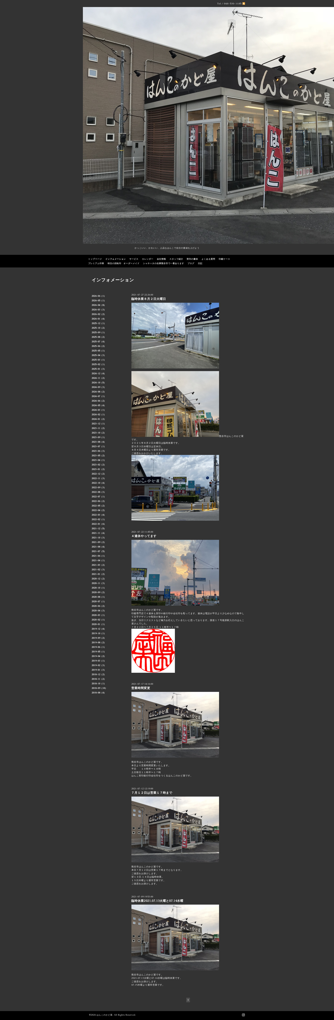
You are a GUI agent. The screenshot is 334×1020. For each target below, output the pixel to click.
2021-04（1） (99, 560)
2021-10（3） (99, 537)
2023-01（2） (99, 469)
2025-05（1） (99, 350)
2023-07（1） (99, 446)
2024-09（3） (99, 387)
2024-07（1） (99, 396)
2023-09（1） (99, 437)
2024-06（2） (99, 401)
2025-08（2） (99, 337)
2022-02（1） (99, 519)
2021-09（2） (99, 542)
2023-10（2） (99, 432)
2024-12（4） (99, 373)
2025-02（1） (99, 364)
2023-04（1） (99, 460)
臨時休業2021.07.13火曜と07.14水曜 (157, 901)
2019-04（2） (99, 656)
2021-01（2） (99, 574)
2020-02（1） (99, 619)
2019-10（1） (99, 633)
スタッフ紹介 (176, 259)
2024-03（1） (99, 410)
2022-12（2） (99, 473)
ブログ (191, 263)
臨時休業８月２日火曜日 (148, 299)
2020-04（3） (99, 610)
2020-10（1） (99, 587)
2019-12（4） (99, 629)
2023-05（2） (99, 455)
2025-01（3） (99, 369)
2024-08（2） (99, 391)
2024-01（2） (99, 419)
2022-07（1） (99, 496)
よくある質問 (208, 259)
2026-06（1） (99, 296)
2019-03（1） (99, 660)
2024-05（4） (99, 405)
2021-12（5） (99, 528)
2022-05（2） (99, 505)
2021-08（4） (99, 546)
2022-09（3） (99, 487)
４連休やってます (143, 536)
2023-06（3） (99, 451)
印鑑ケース (224, 259)
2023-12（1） (99, 423)
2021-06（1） (99, 556)
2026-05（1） (99, 300)
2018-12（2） (99, 674)
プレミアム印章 (96, 263)
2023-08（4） (99, 442)
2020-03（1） (99, 615)
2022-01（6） (99, 524)
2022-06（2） (99, 501)
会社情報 (161, 259)
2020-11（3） (99, 583)
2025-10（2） (99, 328)
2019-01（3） (99, 670)
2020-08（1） (99, 597)
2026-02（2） (99, 314)
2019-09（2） (99, 638)
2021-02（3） (99, 569)
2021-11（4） (99, 533)
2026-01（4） (99, 318)
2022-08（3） (99, 492)
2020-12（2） (99, 578)
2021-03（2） (99, 565)
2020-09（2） (99, 592)
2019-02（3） (99, 665)
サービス (133, 259)
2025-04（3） (99, 355)
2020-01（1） (99, 624)
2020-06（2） (99, 606)
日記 (200, 263)
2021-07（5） (99, 551)
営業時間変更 (142, 688)
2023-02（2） (99, 464)
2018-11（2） (99, 679)
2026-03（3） (99, 309)
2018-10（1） (99, 683)
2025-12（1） (99, 323)
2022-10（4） (99, 483)
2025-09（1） (99, 332)
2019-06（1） (99, 647)
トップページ (95, 259)
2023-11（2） (99, 428)
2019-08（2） (99, 642)
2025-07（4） (99, 341)
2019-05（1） (99, 651)
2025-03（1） (99, 359)
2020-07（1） (99, 601)
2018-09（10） (99, 688)
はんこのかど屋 (105, 1015)
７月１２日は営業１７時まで (151, 793)
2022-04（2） (99, 510)
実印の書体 (192, 259)
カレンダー (147, 259)
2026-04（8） (99, 305)
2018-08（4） (99, 692)
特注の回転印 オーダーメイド (123, 263)
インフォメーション (115, 259)
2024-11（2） (99, 378)
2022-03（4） (99, 515)
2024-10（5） (99, 382)
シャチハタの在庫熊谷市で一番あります (163, 263)
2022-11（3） (99, 478)
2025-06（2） (99, 346)
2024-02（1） (99, 414)
